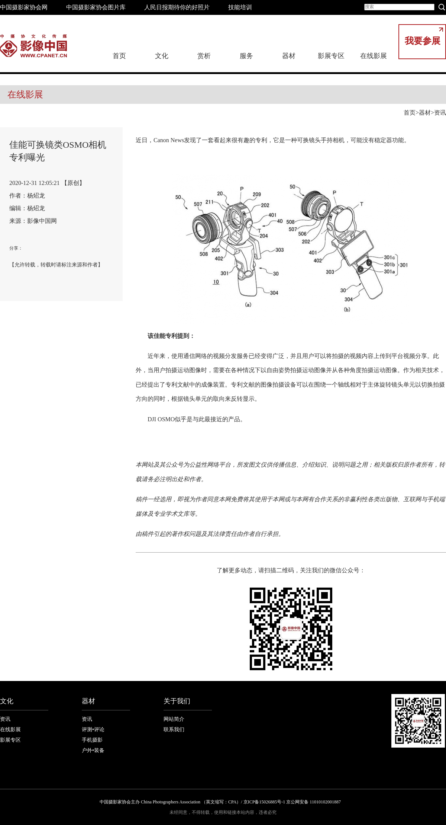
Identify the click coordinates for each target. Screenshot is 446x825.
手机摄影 (92, 740)
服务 (246, 56)
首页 (119, 56)
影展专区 (331, 56)
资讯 (440, 112)
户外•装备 (93, 750)
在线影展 (373, 56)
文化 (161, 56)
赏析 (204, 56)
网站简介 (174, 719)
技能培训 (240, 7)
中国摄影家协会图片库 (96, 7)
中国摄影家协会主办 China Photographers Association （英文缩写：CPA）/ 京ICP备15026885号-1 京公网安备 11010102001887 (220, 802)
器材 (288, 56)
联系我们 (174, 729)
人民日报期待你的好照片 (177, 7)
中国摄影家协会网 (24, 7)
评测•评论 (93, 729)
